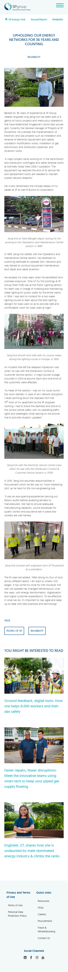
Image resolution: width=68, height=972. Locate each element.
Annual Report (39, 19)
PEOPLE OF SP (14, 630)
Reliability (57, 19)
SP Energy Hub (15, 19)
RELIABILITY (34, 57)
